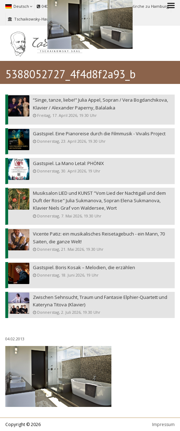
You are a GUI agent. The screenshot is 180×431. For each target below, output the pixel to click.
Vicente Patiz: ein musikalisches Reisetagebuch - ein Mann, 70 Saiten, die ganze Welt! (99, 237)
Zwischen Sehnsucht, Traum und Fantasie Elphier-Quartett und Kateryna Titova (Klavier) (100, 301)
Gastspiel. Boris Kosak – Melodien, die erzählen (84, 267)
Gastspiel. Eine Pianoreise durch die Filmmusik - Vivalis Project (99, 133)
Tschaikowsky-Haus (29, 19)
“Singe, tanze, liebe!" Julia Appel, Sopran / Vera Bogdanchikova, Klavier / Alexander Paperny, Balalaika (100, 104)
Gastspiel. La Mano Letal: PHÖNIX (68, 163)
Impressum (163, 424)
